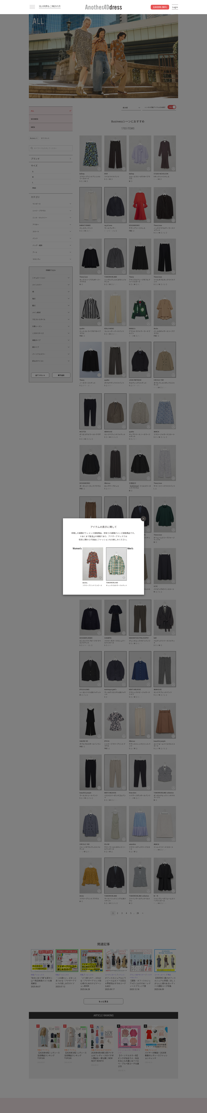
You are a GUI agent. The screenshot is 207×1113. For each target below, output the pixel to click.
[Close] (143, 518)
